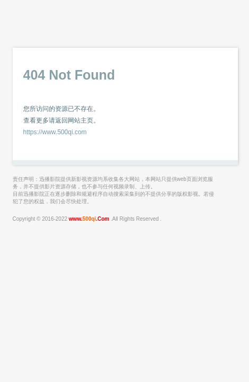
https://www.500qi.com (55, 132)
